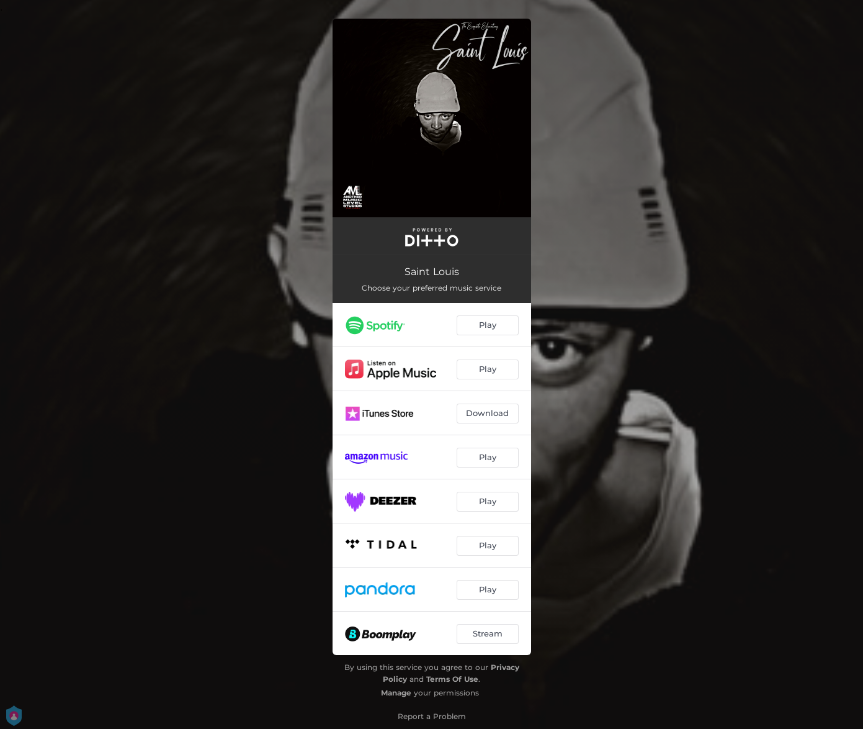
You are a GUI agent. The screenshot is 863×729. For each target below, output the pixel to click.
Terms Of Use (452, 679)
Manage (396, 692)
